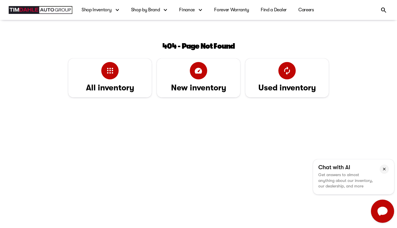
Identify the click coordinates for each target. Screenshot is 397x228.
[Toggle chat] (382, 211)
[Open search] (383, 10)
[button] (384, 169)
